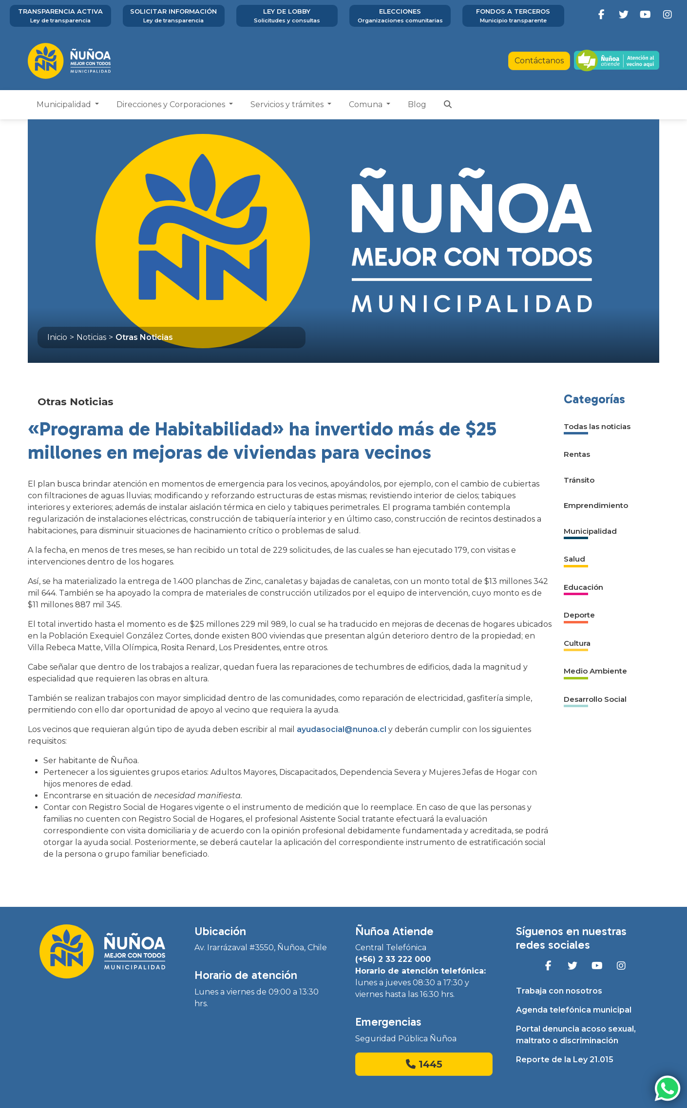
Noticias (91, 337)
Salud (574, 558)
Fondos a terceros (513, 16)
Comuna (366, 104)
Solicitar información (173, 16)
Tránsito (579, 480)
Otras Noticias (144, 337)
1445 (424, 1064)
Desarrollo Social (595, 699)
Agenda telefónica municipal (573, 1009)
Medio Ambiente (595, 671)
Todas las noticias (597, 426)
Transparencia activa (60, 16)
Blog (417, 104)
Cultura (577, 643)
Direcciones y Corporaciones (171, 104)
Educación (583, 587)
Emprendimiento (596, 505)
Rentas (577, 454)
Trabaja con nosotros (559, 990)
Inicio (57, 337)
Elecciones (400, 16)
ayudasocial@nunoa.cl (341, 729)
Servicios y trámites (287, 104)
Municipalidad (65, 104)
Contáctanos (539, 60)
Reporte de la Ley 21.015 (564, 1059)
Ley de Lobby (287, 16)
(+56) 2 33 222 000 (393, 959)
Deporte (579, 615)
